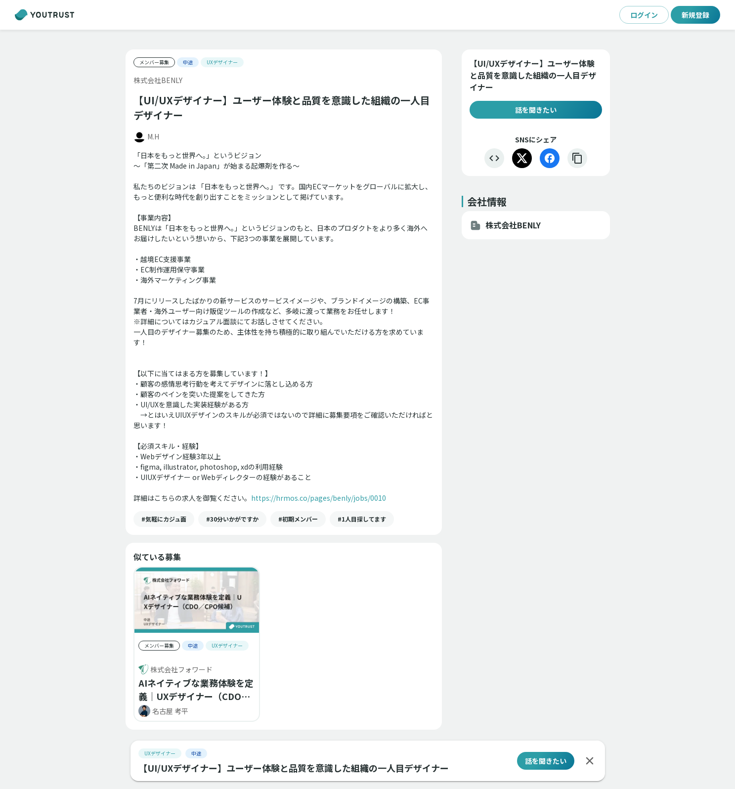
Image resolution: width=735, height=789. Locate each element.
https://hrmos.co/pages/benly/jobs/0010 (318, 498)
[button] (163, 519)
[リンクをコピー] (577, 158)
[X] (522, 158)
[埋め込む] (494, 158)
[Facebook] (550, 158)
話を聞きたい (536, 110)
